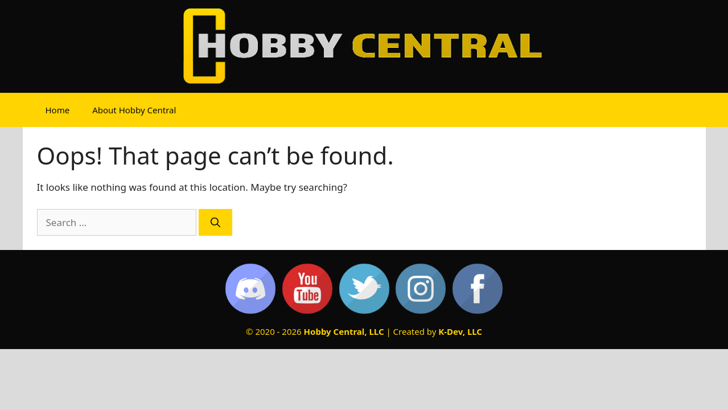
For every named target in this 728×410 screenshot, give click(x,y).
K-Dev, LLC (460, 331)
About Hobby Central (134, 110)
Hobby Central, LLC (344, 331)
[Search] (215, 222)
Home (58, 110)
